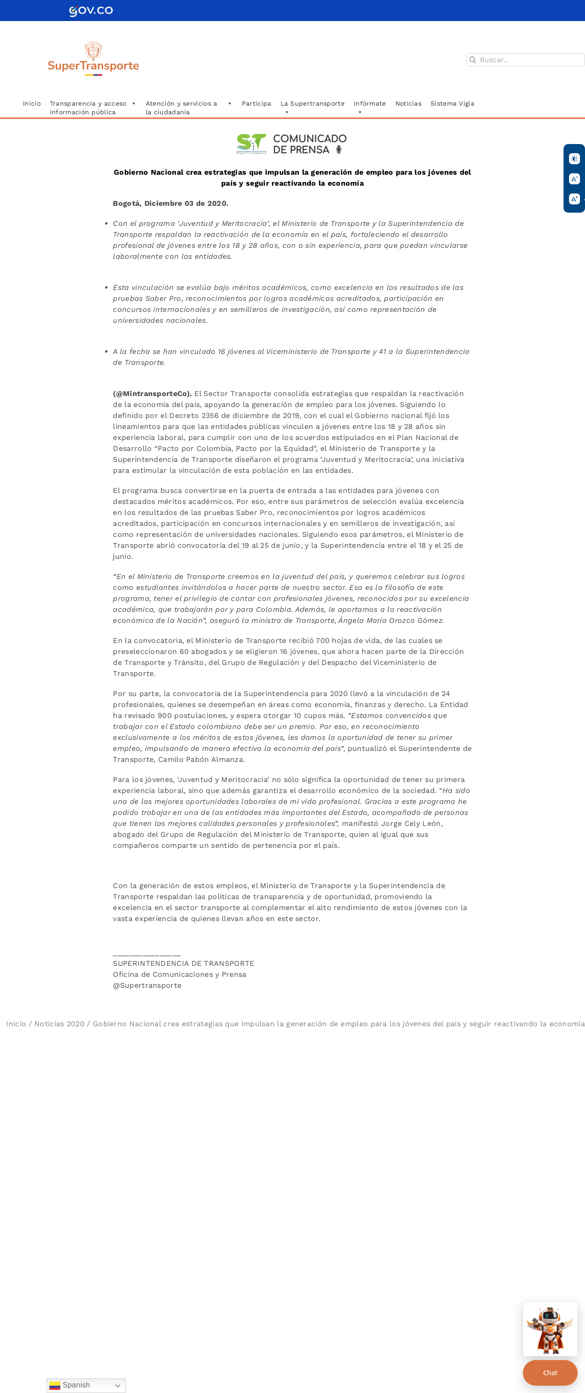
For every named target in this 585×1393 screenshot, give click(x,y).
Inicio (16, 1023)
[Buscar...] (525, 59)
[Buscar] (472, 59)
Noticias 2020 (59, 1023)
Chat (550, 1372)
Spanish (69, 1385)
